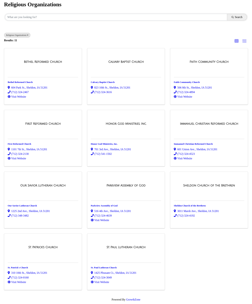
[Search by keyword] (116, 17)
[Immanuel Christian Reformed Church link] (209, 124)
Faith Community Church (187, 82)
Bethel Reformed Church (20, 82)
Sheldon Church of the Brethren (190, 205)
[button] (236, 41)
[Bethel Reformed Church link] (43, 62)
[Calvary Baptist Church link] (126, 62)
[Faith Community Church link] (209, 62)
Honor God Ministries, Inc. (104, 144)
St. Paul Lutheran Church (104, 267)
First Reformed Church (19, 144)
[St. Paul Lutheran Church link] (126, 247)
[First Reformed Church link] (43, 124)
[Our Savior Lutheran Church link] (42, 185)
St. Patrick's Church (18, 267)
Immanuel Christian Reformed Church (193, 144)
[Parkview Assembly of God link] (126, 185)
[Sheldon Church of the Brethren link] (209, 185)
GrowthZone (133, 299)
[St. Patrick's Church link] (43, 247)
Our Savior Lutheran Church (22, 205)
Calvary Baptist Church (103, 82)
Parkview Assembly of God (104, 205)
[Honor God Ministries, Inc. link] (126, 124)
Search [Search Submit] (237, 17)
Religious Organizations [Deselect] (17, 35)
